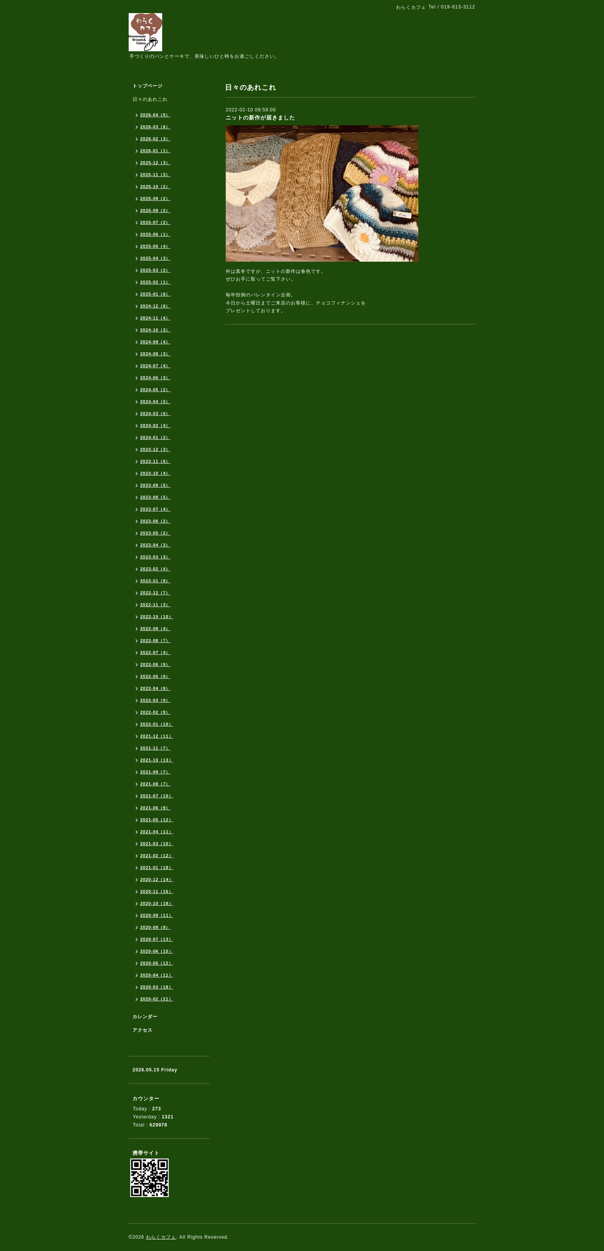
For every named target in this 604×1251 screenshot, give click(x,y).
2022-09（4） (155, 628)
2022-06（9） (155, 664)
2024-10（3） (155, 330)
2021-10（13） (156, 760)
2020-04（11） (156, 975)
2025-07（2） (155, 222)
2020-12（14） (156, 879)
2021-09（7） (155, 772)
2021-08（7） (155, 784)
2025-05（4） (155, 246)
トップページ (148, 86)
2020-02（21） (156, 999)
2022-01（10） (156, 724)
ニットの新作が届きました (260, 117)
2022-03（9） (155, 700)
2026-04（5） (155, 115)
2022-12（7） (155, 592)
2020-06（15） (156, 951)
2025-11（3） (155, 174)
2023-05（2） (155, 533)
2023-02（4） (155, 569)
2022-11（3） (155, 604)
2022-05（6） (155, 676)
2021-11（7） (155, 748)
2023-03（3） (155, 557)
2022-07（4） (155, 652)
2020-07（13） (156, 939)
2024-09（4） (155, 342)
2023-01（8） (155, 580)
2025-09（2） (155, 198)
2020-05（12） (156, 963)
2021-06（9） (155, 807)
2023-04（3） (155, 545)
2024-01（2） (155, 437)
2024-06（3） (155, 377)
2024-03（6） (155, 413)
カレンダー (145, 1016)
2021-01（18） (156, 867)
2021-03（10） (156, 843)
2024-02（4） (155, 425)
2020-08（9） (155, 927)
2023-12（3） (155, 449)
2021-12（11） (156, 736)
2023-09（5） (155, 485)
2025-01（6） (155, 294)
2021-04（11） (156, 831)
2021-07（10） (156, 796)
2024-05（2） (155, 389)
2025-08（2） (155, 210)
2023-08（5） (155, 497)
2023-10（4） (155, 473)
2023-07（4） (155, 509)
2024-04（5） (155, 401)
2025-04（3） (155, 258)
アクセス (143, 1030)
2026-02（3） (155, 138)
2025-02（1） (155, 282)
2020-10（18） (156, 903)
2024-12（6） (155, 306)
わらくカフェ (161, 1237)
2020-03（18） (156, 987)
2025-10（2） (155, 186)
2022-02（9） (155, 712)
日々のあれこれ (150, 99)
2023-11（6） (155, 461)
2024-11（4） (155, 318)
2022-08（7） (155, 640)
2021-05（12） (156, 819)
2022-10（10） (156, 616)
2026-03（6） (155, 126)
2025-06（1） (155, 234)
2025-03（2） (155, 270)
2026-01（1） (155, 150)
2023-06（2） (155, 521)
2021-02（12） (156, 855)
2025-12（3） (155, 162)
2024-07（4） (155, 365)
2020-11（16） (156, 891)
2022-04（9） (155, 688)
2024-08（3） (155, 353)
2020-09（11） (156, 915)
